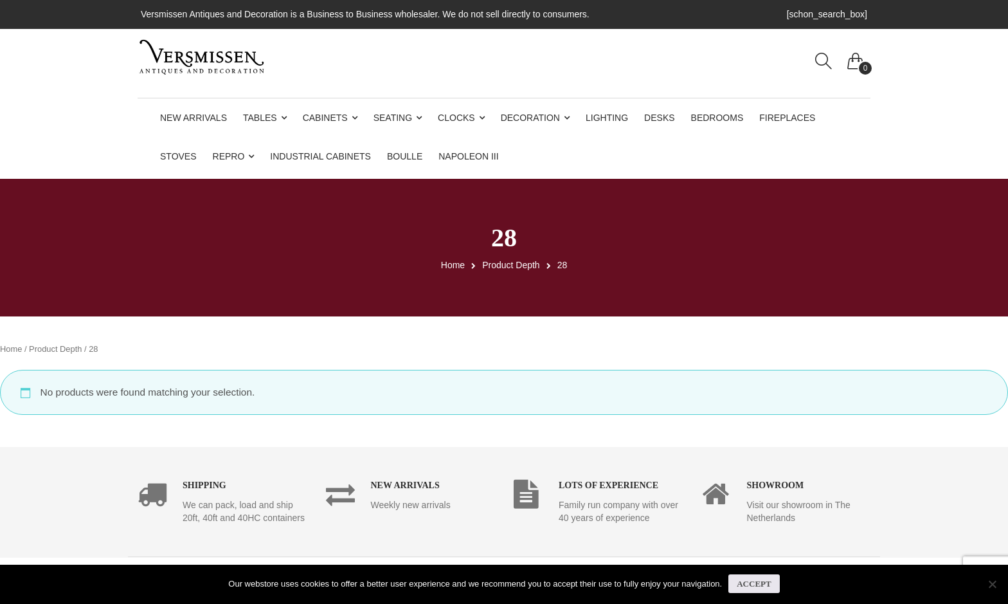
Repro (229, 156)
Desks (659, 118)
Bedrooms (717, 118)
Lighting (607, 118)
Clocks (456, 118)
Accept (754, 584)
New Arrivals (193, 118)
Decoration (530, 118)
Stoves (178, 156)
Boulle (404, 156)
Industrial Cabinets (320, 156)
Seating (393, 118)
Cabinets (325, 118)
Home (453, 265)
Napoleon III (468, 156)
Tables (260, 118)
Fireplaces (787, 118)
